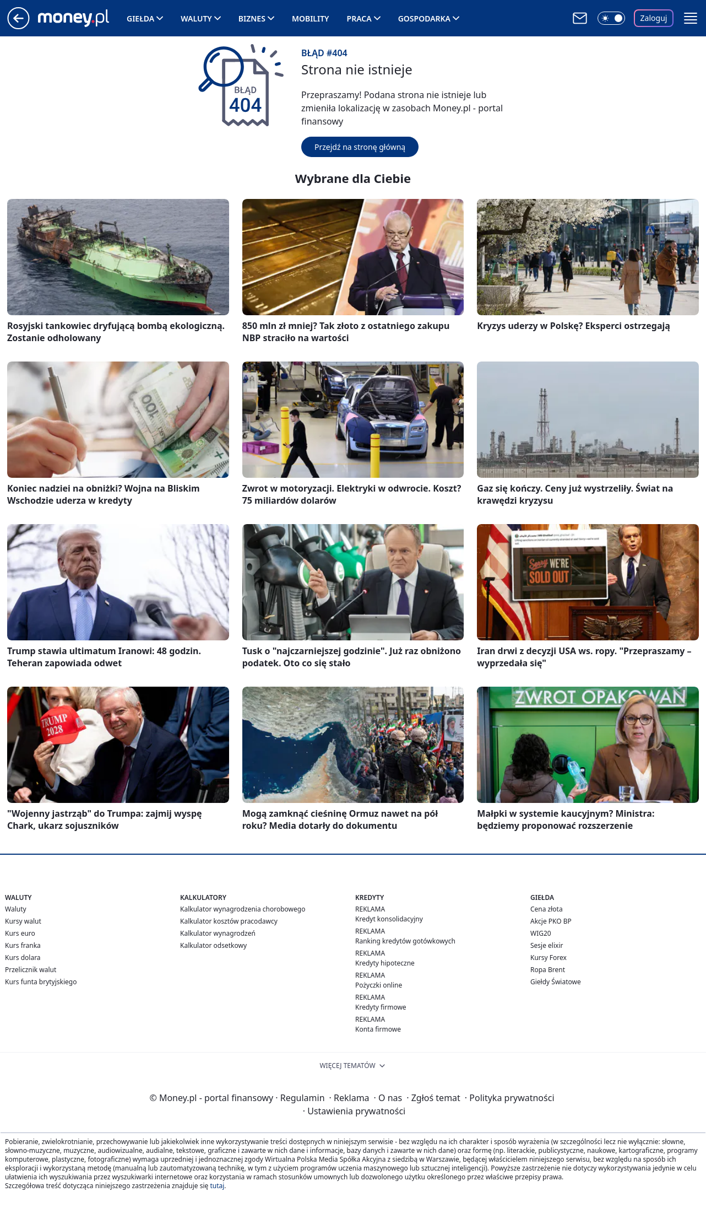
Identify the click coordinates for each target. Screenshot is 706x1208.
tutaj (217, 1185)
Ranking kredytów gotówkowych (405, 941)
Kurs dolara (23, 957)
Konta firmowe (378, 1029)
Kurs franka (23, 945)
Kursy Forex (548, 957)
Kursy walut (23, 921)
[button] (690, 18)
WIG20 (540, 933)
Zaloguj (653, 18)
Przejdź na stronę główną (359, 147)
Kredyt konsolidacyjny (389, 919)
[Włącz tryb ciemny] (611, 18)
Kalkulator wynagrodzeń (218, 933)
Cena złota (546, 909)
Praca (359, 18)
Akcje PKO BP (551, 921)
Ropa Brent (547, 969)
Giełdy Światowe (555, 981)
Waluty (196, 18)
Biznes (251, 18)
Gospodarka (424, 18)
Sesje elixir (546, 945)
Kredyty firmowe (380, 1007)
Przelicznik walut (30, 969)
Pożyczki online (378, 985)
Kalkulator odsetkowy (213, 945)
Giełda (140, 18)
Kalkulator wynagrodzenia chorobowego (242, 909)
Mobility (310, 18)
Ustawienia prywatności (354, 1111)
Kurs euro (20, 933)
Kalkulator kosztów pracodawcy (229, 921)
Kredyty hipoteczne (385, 963)
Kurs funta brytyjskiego (41, 981)
